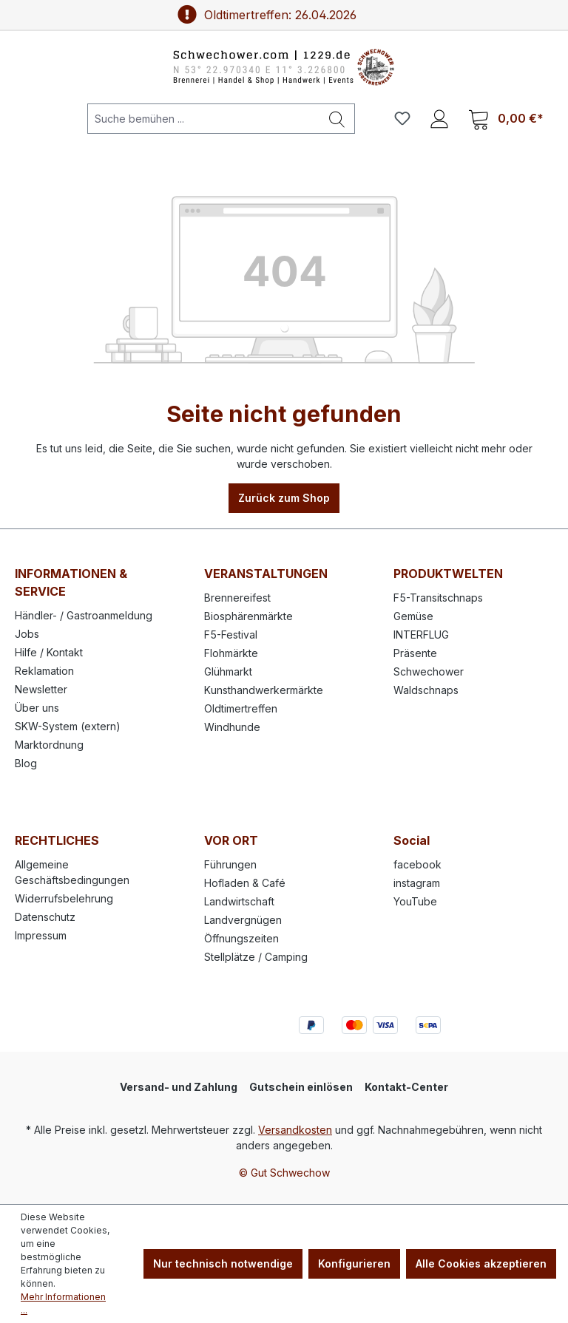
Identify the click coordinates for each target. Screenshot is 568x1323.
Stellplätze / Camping (256, 956)
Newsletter (41, 689)
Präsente (415, 653)
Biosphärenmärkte (248, 616)
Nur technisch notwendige (223, 1263)
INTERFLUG (421, 634)
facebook (417, 864)
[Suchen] (337, 118)
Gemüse (413, 616)
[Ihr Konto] (439, 118)
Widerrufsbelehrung (64, 898)
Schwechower (428, 671)
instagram (416, 883)
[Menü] (36, 118)
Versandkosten (295, 1129)
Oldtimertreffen (240, 708)
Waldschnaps (426, 690)
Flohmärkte (231, 653)
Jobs (27, 634)
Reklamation (44, 670)
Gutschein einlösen (301, 1087)
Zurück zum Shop (284, 498)
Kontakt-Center (406, 1087)
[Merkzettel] (402, 118)
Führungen (230, 864)
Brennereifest (237, 597)
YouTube (415, 901)
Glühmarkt (228, 671)
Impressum (41, 935)
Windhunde (232, 727)
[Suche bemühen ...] (203, 118)
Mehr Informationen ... (63, 1303)
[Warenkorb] (506, 118)
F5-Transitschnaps (438, 597)
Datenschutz (45, 917)
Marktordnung (49, 744)
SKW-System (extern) (68, 726)
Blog (26, 763)
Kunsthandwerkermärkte (263, 690)
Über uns (37, 707)
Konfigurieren (354, 1263)
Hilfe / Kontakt (49, 652)
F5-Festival (230, 634)
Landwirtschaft (239, 901)
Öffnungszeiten (241, 938)
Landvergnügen (243, 920)
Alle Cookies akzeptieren (481, 1263)
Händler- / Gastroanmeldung (83, 615)
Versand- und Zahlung (178, 1087)
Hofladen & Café (244, 883)
